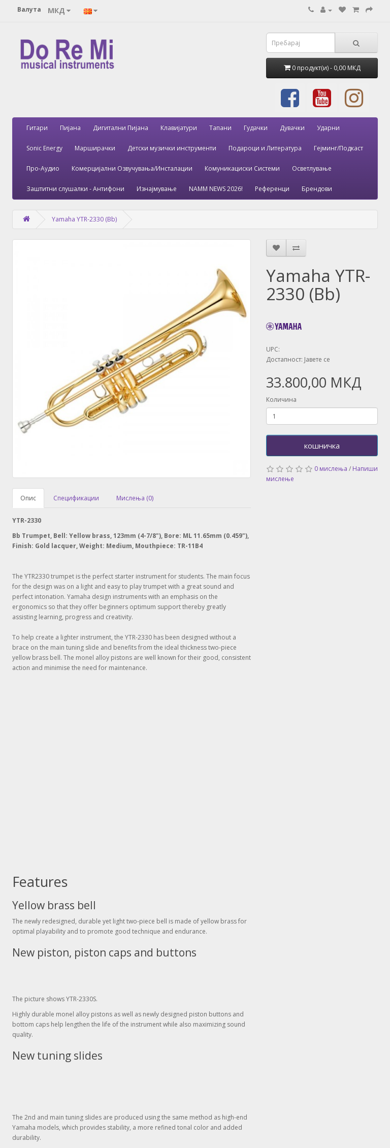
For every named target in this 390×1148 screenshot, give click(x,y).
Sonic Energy (44, 148)
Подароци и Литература (265, 148)
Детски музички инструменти (171, 148)
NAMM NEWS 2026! (216, 188)
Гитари (37, 127)
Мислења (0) (134, 498)
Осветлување (312, 168)
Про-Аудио (42, 168)
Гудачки (256, 127)
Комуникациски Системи (242, 168)
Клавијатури (178, 127)
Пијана (70, 127)
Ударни (328, 127)
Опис (28, 498)
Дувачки (292, 127)
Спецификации (76, 498)
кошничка (322, 445)
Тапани (220, 127)
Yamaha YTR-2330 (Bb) (84, 219)
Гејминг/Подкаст (338, 148)
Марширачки (95, 148)
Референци (272, 188)
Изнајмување (157, 188)
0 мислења (330, 468)
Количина (281, 399)
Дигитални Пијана (120, 127)
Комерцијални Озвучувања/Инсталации (132, 168)
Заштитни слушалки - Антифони (75, 188)
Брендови (317, 188)
